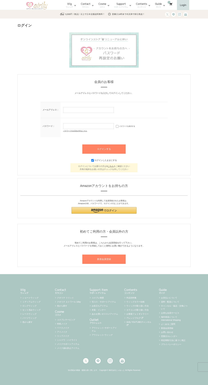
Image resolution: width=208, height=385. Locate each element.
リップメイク (63, 336)
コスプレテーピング (66, 320)
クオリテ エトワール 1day (69, 302)
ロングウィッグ (29, 306)
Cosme (102, 5)
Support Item (104, 291)
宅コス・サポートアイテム (104, 302)
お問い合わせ (167, 332)
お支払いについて (169, 298)
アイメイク (62, 332)
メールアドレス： (51, 110)
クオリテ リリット (65, 298)
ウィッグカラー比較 (135, 302)
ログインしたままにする (104, 160)
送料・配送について (170, 302)
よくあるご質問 (168, 324)
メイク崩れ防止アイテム (68, 348)
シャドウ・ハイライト (67, 340)
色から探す (27, 322)
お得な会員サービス (170, 313)
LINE (98, 361)
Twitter (86, 361)
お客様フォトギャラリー (137, 314)
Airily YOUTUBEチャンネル (139, 323)
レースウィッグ (29, 314)
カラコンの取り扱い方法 (137, 310)
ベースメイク (63, 328)
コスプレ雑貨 (98, 298)
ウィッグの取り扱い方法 (137, 306)
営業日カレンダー (169, 336)
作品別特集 (131, 298)
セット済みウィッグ (31, 310)
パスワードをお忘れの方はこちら (75, 131)
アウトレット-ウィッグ (102, 335)
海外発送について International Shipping (171, 318)
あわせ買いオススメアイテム (105, 314)
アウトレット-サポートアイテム (104, 329)
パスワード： (49, 126)
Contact (85, 5)
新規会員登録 (167, 328)
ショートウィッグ (30, 298)
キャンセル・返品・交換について (174, 307)
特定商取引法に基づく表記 (173, 340)
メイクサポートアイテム (68, 344)
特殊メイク (62, 324)
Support (121, 5)
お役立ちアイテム (100, 306)
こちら (110, 166)
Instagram (110, 361)
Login (183, 5)
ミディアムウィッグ (31, 302)
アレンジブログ (134, 318)
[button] (104, 210)
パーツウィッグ (29, 318)
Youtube (122, 361)
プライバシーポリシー (171, 344)
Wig (69, 5)
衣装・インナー (99, 310)
